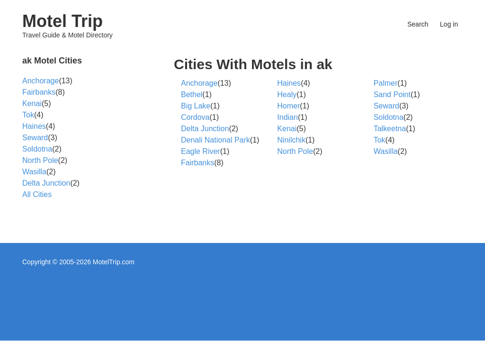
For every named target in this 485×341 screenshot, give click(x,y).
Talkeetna (390, 129)
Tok (380, 140)
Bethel (191, 94)
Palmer (386, 83)
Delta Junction (205, 129)
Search (417, 24)
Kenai (286, 129)
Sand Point (392, 94)
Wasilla (386, 151)
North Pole (295, 151)
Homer (288, 106)
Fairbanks (197, 163)
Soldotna (389, 117)
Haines (289, 83)
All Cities (37, 194)
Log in (449, 24)
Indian (287, 117)
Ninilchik (291, 140)
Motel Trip (62, 21)
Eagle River (200, 151)
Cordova (195, 117)
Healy (286, 94)
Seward (386, 106)
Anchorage (199, 83)
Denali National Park (215, 140)
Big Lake (195, 106)
